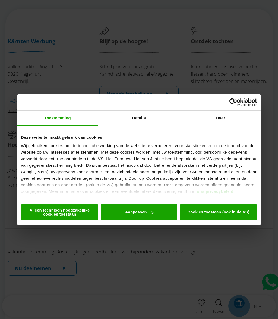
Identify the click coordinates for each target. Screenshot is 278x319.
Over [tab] (220, 118)
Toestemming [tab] (57, 118)
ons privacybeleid (215, 191)
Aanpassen (139, 212)
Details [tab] (139, 118)
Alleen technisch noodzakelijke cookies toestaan (60, 212)
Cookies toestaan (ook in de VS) (218, 212)
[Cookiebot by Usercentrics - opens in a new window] (233, 102)
